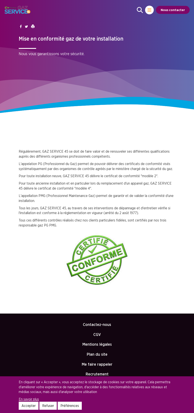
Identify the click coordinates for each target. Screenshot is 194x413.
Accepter (29, 405)
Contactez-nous (97, 324)
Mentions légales (97, 344)
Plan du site (97, 354)
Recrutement (97, 374)
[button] (140, 10)
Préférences (69, 405)
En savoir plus (29, 399)
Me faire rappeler (97, 364)
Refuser (48, 405)
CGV (97, 334)
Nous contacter (173, 10)
